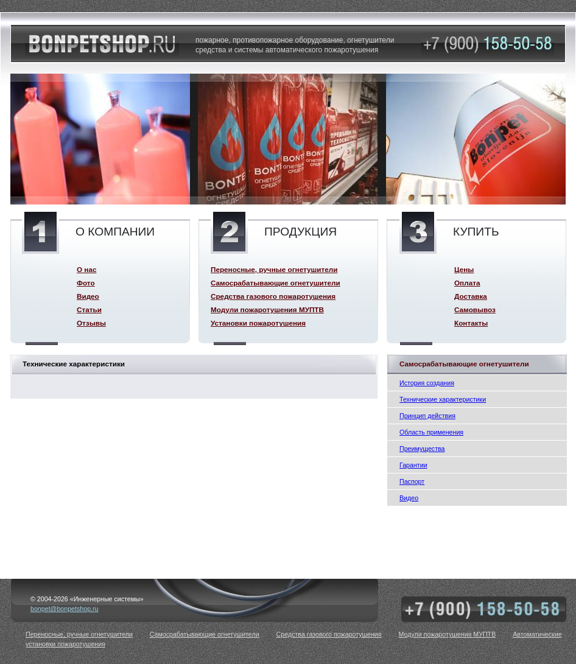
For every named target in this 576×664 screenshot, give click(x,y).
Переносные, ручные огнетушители (274, 269)
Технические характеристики (442, 399)
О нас (86, 269)
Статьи (89, 309)
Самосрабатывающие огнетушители (275, 283)
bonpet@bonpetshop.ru (64, 608)
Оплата (467, 283)
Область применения (431, 432)
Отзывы (91, 323)
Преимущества (422, 448)
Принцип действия (427, 415)
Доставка (470, 296)
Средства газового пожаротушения (273, 296)
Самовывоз (475, 309)
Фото (86, 283)
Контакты (471, 323)
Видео (408, 497)
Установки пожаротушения (258, 323)
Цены (464, 269)
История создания (426, 382)
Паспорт (411, 481)
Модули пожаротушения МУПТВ (267, 309)
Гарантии (413, 465)
